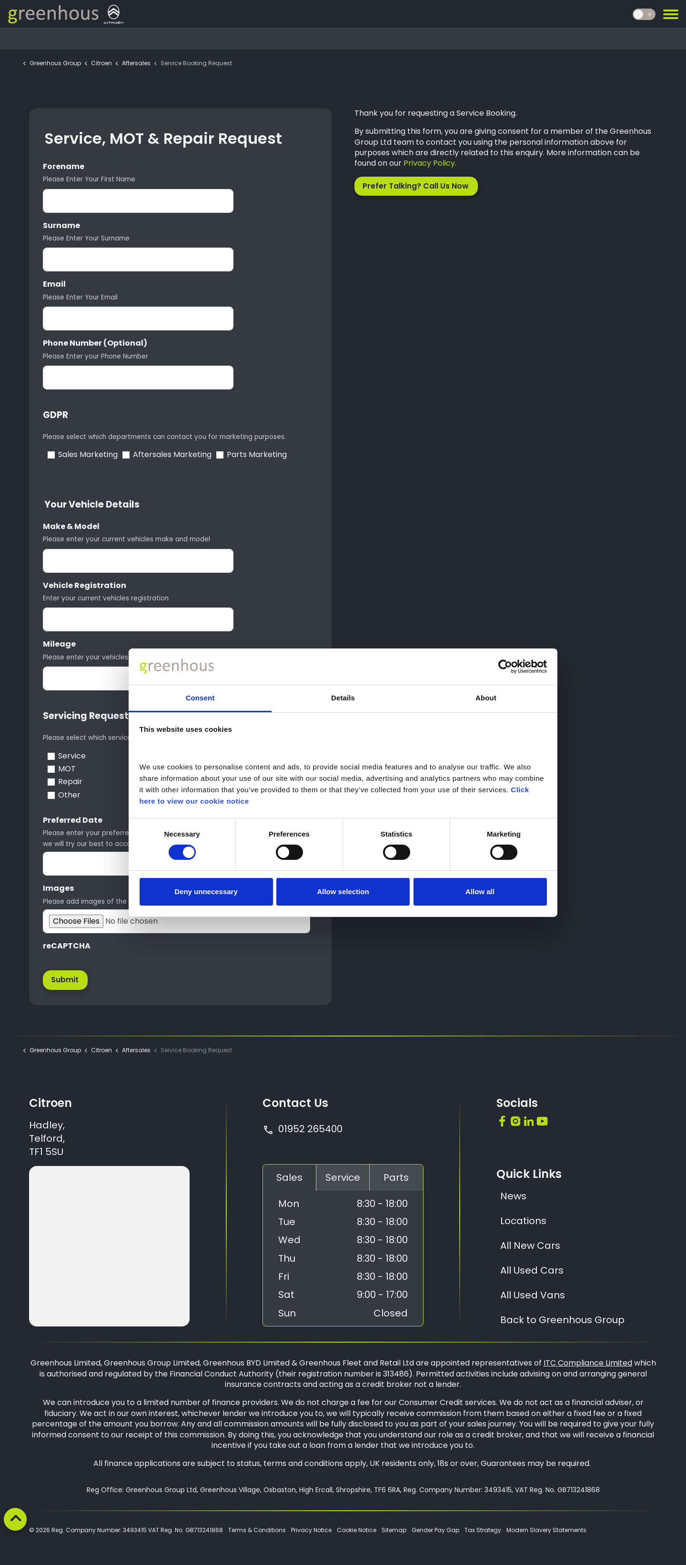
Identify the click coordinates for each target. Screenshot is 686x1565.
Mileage (59, 644)
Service (72, 756)
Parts (396, 1177)
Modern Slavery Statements (546, 1530)
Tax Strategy (482, 1530)
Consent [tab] (200, 698)
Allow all (479, 891)
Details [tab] (343, 698)
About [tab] (485, 698)
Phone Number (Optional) (95, 343)
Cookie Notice (356, 1530)
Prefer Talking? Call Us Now (416, 186)
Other (69, 795)
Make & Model (71, 526)
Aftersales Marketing (172, 454)
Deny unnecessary (206, 891)
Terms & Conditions (257, 1530)
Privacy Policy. (430, 163)
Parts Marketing (257, 454)
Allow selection (343, 891)
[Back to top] (15, 1519)
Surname (61, 225)
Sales (289, 1177)
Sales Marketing (88, 454)
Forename (63, 166)
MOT (67, 769)
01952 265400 (302, 1129)
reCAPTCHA (67, 946)
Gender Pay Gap (435, 1530)
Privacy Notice (311, 1530)
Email (54, 284)
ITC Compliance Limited (588, 1362)
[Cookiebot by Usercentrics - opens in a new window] (505, 666)
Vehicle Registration (84, 585)
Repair (70, 782)
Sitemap (394, 1530)
